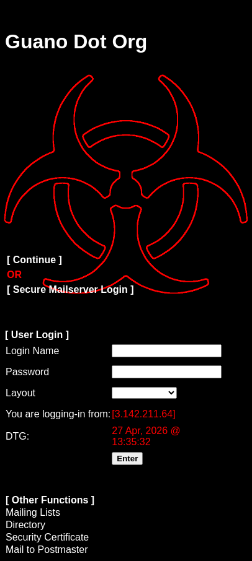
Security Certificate (47, 537)
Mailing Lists (33, 512)
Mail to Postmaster (47, 549)
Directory (25, 525)
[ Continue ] (34, 259)
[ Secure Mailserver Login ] (70, 289)
